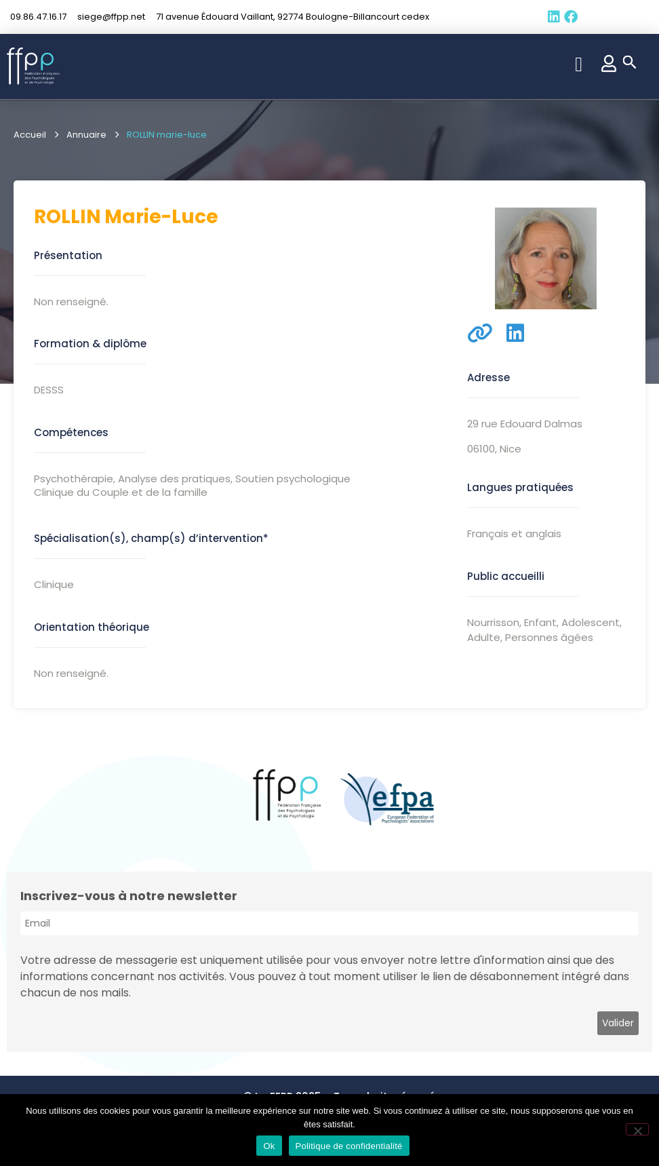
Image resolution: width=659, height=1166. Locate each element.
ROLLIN (67, 216)
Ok (269, 1146)
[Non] (637, 1129)
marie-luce (161, 216)
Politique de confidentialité (349, 1146)
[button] (579, 64)
